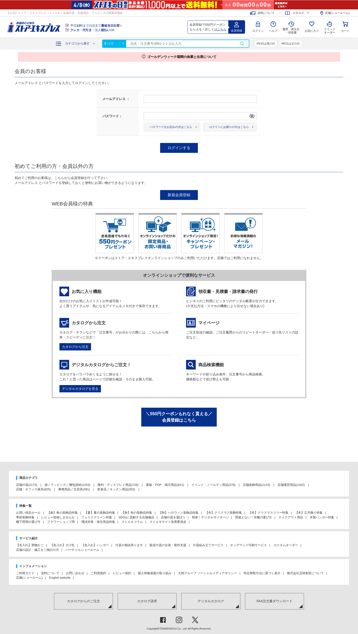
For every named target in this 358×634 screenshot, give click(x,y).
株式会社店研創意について (305, 573)
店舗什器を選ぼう (173, 517)
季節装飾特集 (25, 517)
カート (345, 31)
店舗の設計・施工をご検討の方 (37, 550)
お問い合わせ (75, 573)
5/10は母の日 (266, 43)
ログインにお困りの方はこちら (229, 127)
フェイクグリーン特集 (96, 517)
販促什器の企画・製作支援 (168, 545)
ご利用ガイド (25, 573)
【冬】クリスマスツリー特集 (268, 512)
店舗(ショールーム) (337, 13)
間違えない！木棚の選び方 (253, 517)
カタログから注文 (75, 347)
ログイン (258, 31)
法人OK (92, 30)
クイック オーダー (330, 27)
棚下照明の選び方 (28, 522)
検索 (242, 43)
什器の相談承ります (129, 545)
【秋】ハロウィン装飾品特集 (179, 512)
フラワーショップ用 (61, 522)
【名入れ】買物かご (30, 545)
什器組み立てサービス (208, 545)
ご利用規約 (98, 573)
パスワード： (112, 116)
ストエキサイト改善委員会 (168, 522)
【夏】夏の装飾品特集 (99, 512)
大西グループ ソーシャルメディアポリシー (207, 573)
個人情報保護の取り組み (154, 573)
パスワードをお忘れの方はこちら (171, 127)
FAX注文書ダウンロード (274, 601)
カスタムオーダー (286, 545)
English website (59, 577)
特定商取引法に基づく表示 (262, 573)
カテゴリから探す (77, 43)
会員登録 (236, 30)
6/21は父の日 (291, 43)
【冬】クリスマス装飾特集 (223, 512)
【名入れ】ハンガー (95, 545)
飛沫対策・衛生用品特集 (98, 522)
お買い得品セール (28, 512)
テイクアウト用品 (291, 517)
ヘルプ (273, 31)
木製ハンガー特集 (322, 517)
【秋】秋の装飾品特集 (136, 512)
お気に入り (312, 31)
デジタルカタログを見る (80, 388)
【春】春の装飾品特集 (62, 512)
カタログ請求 (147, 601)
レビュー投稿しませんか (58, 517)
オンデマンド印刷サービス (248, 545)
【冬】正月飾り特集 (309, 512)
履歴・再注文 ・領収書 (291, 31)
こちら (221, 29)
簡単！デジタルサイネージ (210, 517)
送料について (266, 13)
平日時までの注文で (96, 25)
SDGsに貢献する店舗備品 (136, 517)
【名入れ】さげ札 (62, 545)
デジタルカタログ (211, 601)
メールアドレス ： (116, 99)
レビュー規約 (122, 573)
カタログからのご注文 (83, 601)
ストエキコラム (132, 522)
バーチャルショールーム (82, 550)
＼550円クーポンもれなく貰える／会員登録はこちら (179, 417)
